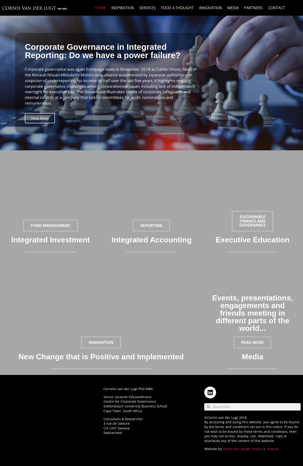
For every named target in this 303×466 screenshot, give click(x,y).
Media (233, 7)
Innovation (210, 7)
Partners (253, 7)
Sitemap (272, 449)
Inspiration (122, 7)
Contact (276, 7)
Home (100, 7)
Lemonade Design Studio (242, 449)
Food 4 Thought (177, 7)
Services (147, 7)
